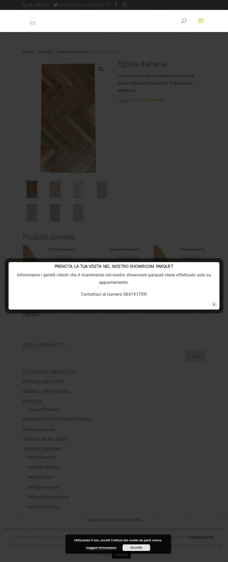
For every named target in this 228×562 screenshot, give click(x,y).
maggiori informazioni (101, 548)
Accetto (136, 548)
